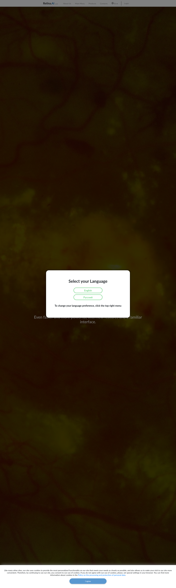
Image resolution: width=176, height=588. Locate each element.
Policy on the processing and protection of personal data (101, 575)
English (88, 290)
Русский (88, 297)
